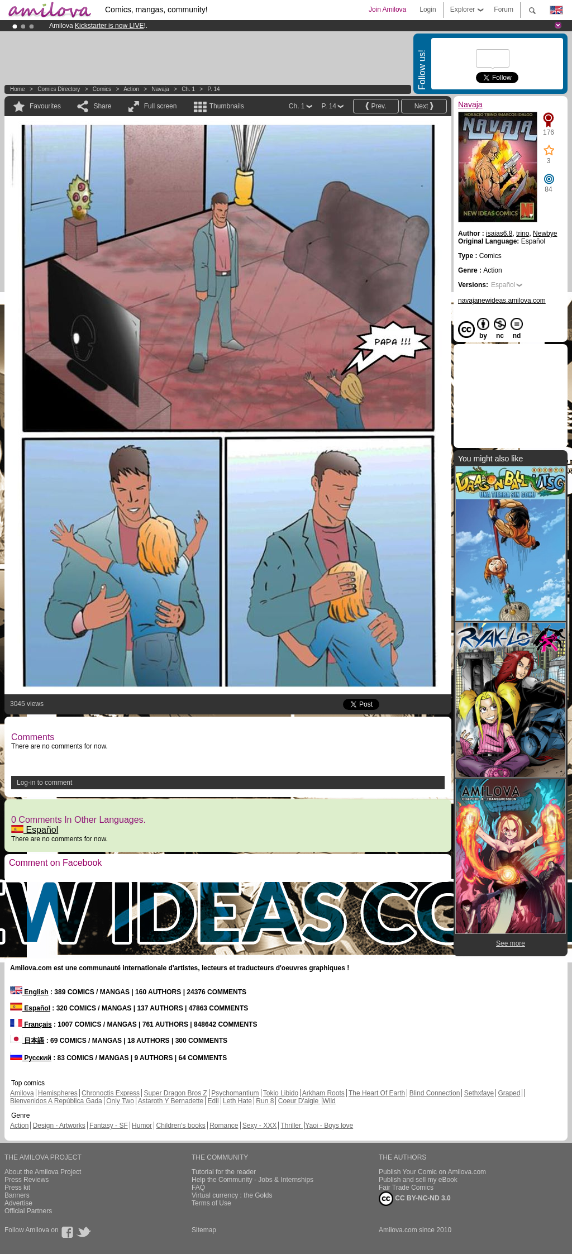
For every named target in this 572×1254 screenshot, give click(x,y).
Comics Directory (58, 89)
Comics (102, 89)
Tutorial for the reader (224, 1172)
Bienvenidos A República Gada (56, 1101)
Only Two (120, 1101)
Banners (17, 1195)
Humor (142, 1125)
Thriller (291, 1125)
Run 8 (265, 1101)
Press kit (17, 1187)
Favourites (45, 106)
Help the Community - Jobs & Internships (252, 1180)
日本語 (27, 1041)
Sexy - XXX (259, 1125)
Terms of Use (211, 1203)
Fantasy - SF (108, 1125)
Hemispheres (58, 1093)
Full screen (160, 106)
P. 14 (214, 89)
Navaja (160, 89)
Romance (223, 1125)
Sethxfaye (479, 1093)
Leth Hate (237, 1101)
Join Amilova (387, 9)
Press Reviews (26, 1180)
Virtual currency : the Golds (232, 1195)
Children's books (180, 1125)
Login (428, 9)
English (29, 992)
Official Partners (28, 1211)
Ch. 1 (188, 89)
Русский (30, 1058)
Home (17, 89)
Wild (328, 1101)
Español (34, 830)
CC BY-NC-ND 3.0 (415, 1198)
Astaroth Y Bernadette (171, 1101)
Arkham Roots (323, 1093)
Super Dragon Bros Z (175, 1093)
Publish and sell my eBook (418, 1180)
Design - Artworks (59, 1125)
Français (31, 1024)
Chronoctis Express (111, 1093)
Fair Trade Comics (406, 1187)
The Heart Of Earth (377, 1093)
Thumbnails (226, 106)
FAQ (198, 1187)
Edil (213, 1101)
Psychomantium (235, 1093)
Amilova (22, 1093)
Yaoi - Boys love (329, 1125)
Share (102, 106)
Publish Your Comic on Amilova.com (432, 1172)
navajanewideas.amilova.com (502, 300)
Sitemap (204, 1230)
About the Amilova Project (42, 1172)
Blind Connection (434, 1093)
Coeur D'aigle (299, 1101)
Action (131, 89)
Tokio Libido (280, 1093)
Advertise (18, 1203)
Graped (509, 1093)
